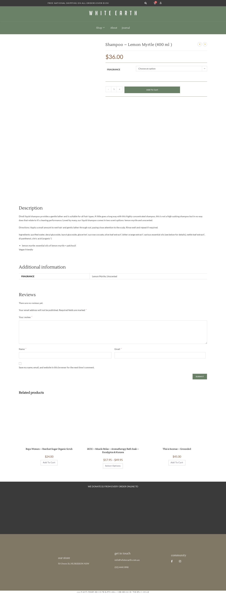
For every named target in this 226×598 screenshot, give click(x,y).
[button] (146, 3)
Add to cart (152, 90)
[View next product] (205, 44)
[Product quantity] (114, 89)
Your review (25, 317)
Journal (126, 27)
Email (118, 349)
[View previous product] (199, 44)
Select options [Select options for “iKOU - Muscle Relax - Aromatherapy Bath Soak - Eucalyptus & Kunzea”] (113, 466)
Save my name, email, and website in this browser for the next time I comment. (56, 367)
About (113, 27)
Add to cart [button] (49, 462)
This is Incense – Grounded (177, 449)
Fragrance (113, 69)
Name (22, 349)
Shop (100, 27)
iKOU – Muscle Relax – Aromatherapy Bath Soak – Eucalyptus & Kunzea (113, 451)
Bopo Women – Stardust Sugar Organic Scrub (49, 449)
